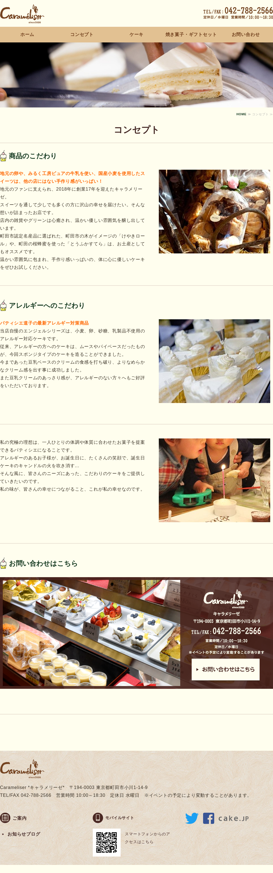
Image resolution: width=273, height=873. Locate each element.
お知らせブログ (24, 834)
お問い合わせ (246, 34)
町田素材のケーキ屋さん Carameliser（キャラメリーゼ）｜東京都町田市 (22, 13)
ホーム (27, 34)
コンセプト (82, 34)
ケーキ (136, 34)
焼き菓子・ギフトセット (191, 34)
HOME (242, 114)
